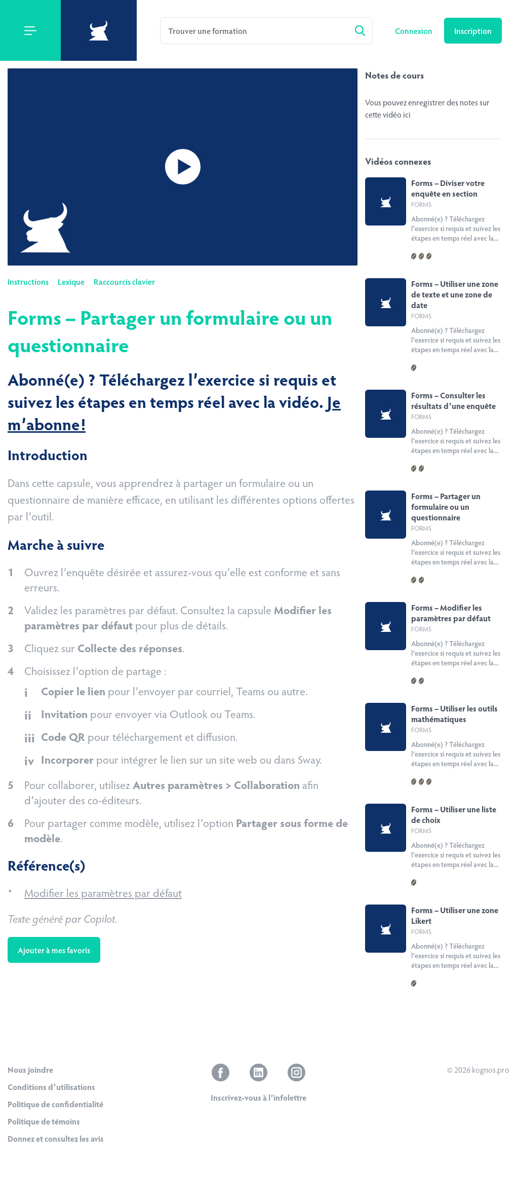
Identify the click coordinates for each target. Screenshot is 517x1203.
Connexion (414, 30)
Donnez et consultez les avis (56, 1138)
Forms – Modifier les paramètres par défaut (451, 612)
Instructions (28, 281)
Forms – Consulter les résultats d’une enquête (453, 400)
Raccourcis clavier (124, 281)
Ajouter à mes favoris (54, 950)
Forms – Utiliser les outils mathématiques (454, 713)
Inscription (473, 30)
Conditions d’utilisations (51, 1086)
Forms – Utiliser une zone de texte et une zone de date (454, 294)
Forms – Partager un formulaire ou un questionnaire (446, 506)
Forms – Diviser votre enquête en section (448, 188)
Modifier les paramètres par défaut (103, 892)
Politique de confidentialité (55, 1104)
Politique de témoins (44, 1121)
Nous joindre (30, 1069)
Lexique (71, 281)
